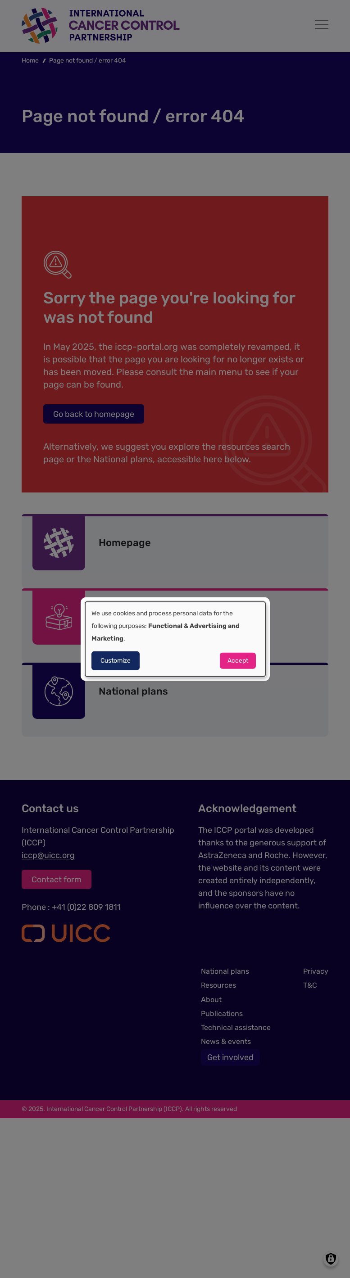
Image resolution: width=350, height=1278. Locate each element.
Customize (115, 660)
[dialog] (175, 639)
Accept (237, 660)
